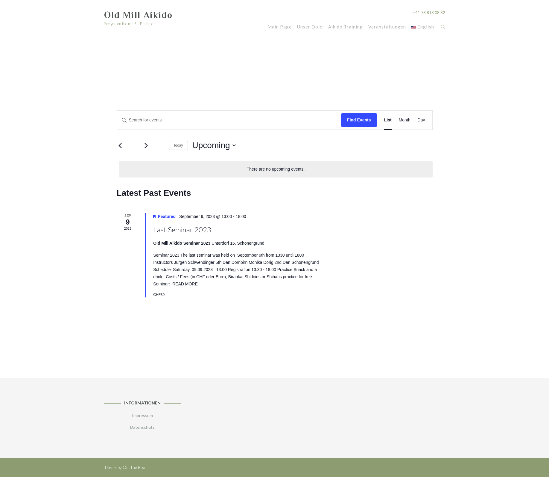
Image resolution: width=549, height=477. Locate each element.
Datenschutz (142, 427)
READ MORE (185, 284)
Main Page (279, 27)
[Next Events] (146, 145)
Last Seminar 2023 (182, 229)
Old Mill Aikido (138, 15)
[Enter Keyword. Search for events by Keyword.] (229, 120)
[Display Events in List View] (388, 120)
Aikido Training (345, 27)
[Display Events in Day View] (421, 120)
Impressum (142, 415)
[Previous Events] (120, 145)
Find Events (359, 120)
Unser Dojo (310, 27)
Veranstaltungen (387, 27)
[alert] (276, 169)
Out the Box (134, 467)
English (422, 27)
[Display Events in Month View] (404, 120)
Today (178, 145)
